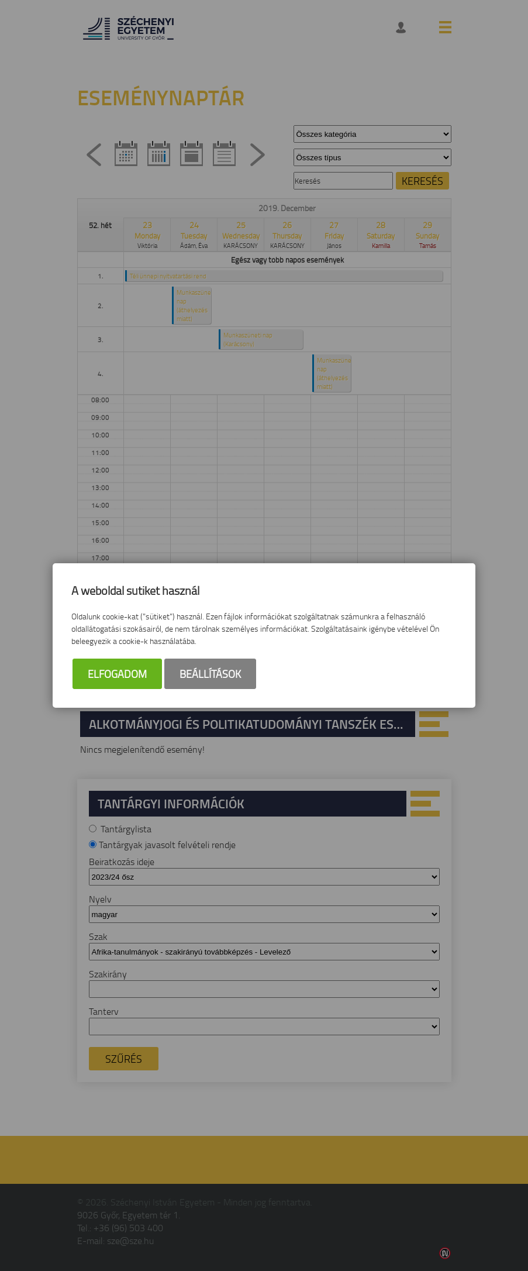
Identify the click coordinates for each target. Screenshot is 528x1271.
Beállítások (210, 674)
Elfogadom (117, 674)
